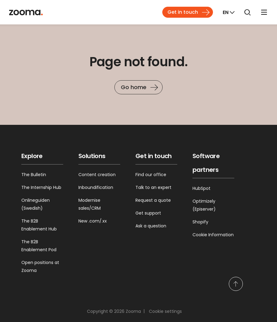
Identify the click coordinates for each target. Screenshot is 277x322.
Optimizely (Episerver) (204, 205)
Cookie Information (213, 235)
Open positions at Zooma (40, 266)
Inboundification (95, 187)
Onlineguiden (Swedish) (35, 204)
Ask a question (150, 226)
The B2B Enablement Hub (39, 225)
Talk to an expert (153, 187)
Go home (133, 87)
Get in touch (182, 12)
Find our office (150, 175)
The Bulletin (33, 175)
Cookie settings (165, 311)
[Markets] (228, 12)
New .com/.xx (92, 221)
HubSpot (201, 188)
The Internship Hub (41, 187)
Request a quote (153, 200)
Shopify (200, 222)
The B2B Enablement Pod (38, 246)
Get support (148, 213)
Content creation (97, 175)
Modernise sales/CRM (89, 204)
